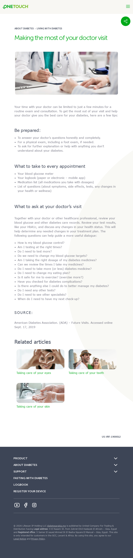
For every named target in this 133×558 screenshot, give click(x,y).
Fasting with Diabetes (31, 478)
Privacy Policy (38, 539)
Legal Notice (20, 539)
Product (21, 458)
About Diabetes (24, 28)
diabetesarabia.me (56, 526)
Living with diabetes (49, 28)
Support (20, 471)
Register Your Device (30, 491)
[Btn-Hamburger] (128, 6)
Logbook (21, 484)
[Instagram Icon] (34, 505)
